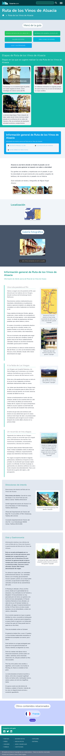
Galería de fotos (18, 39)
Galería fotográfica (32, 232)
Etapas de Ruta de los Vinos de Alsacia (19, 33)
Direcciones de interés (47, 39)
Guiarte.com (5, 754)
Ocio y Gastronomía (18, 45)
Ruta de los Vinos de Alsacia (20, 15)
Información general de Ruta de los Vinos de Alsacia (47, 33)
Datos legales (22, 754)
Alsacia (32, 720)
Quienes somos (13, 754)
